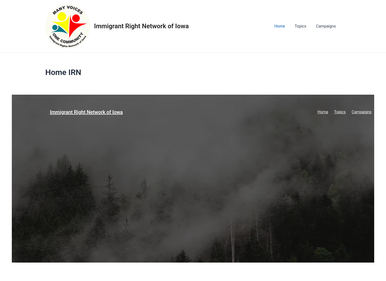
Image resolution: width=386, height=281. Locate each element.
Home (284, 26)
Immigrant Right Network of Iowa (141, 26)
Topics (303, 26)
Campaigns (327, 26)
